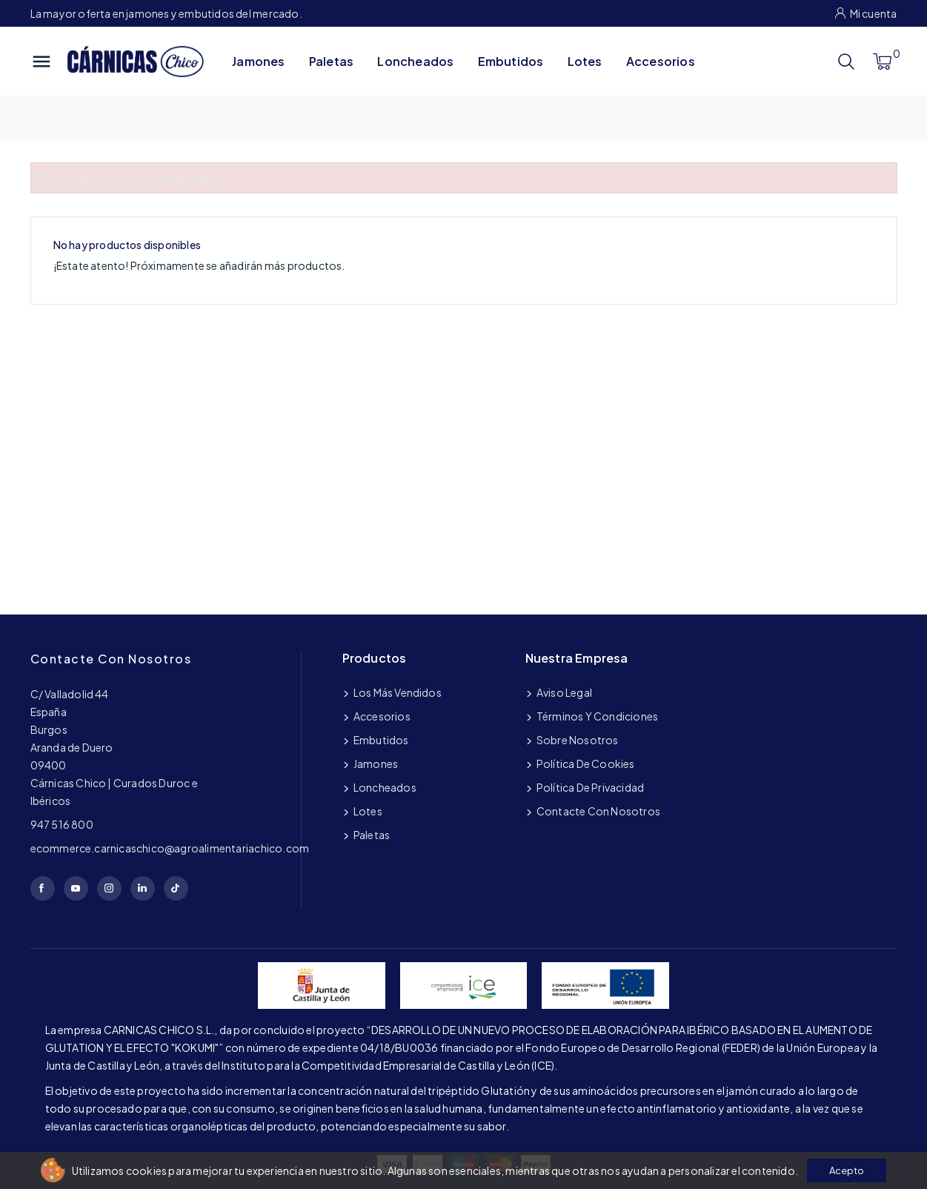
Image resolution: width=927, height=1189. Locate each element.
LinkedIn (142, 888)
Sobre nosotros (577, 739)
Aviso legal (563, 692)
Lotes (585, 61)
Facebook (42, 888)
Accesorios (660, 61)
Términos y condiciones (597, 716)
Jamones (258, 61)
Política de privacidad (590, 787)
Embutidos (511, 61)
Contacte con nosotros (111, 658)
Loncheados (415, 61)
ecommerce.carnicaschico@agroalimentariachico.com (170, 848)
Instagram (109, 888)
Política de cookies (585, 763)
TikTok (176, 888)
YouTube (76, 888)
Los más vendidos (397, 692)
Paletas (331, 61)
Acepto (846, 1170)
